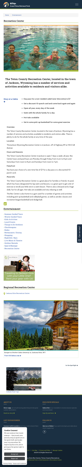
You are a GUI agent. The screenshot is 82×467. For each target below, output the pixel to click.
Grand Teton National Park (20, 6)
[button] (9, 48)
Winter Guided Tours (13, 217)
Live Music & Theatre (13, 240)
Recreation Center (11, 248)
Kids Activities (10, 219)
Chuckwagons (10, 227)
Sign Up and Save (49, 413)
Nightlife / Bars (10, 238)
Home (7, 15)
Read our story (9, 413)
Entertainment (16, 15)
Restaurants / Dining (13, 232)
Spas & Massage (10, 246)
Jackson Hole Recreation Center (18, 293)
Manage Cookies (57, 450)
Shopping (8, 235)
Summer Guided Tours (13, 214)
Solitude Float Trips (12, 392)
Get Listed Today (10, 431)
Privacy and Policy (44, 450)
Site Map (34, 450)
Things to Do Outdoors (13, 225)
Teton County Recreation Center (43, 26)
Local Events (9, 222)
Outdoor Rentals (11, 243)
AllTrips (13, 3)
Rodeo (6, 230)
